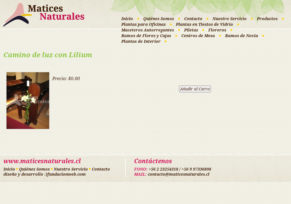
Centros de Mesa (198, 35)
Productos (267, 18)
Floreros (217, 30)
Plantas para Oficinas (143, 24)
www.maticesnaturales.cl (42, 161)
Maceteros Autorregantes (147, 30)
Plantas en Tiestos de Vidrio (204, 24)
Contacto (193, 18)
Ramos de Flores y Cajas (146, 35)
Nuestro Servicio (230, 18)
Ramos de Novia (241, 35)
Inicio (127, 18)
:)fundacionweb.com (65, 174)
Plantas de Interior (141, 41)
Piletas (191, 30)
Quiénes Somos (158, 18)
